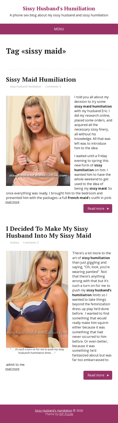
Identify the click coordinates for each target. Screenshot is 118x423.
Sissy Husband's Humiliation (59, 8)
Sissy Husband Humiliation (25, 86)
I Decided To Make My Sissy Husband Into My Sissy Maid (48, 232)
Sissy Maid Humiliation (41, 79)
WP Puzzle (66, 414)
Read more (96, 208)
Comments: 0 (53, 86)
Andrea (14, 242)
